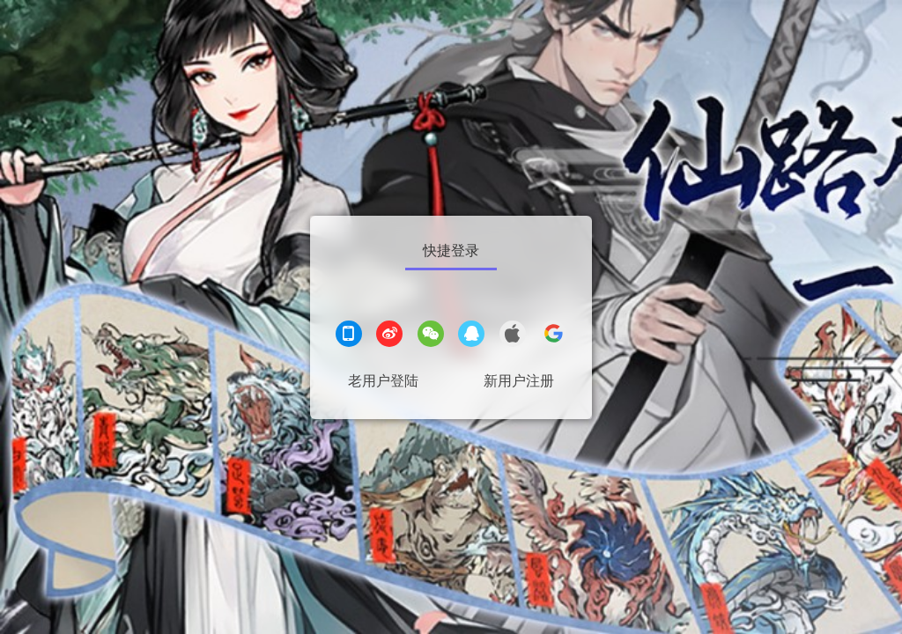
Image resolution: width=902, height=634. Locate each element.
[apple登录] (512, 336)
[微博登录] (389, 336)
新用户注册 (519, 380)
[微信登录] (431, 336)
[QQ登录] (471, 336)
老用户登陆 (383, 380)
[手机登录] (349, 336)
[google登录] (553, 336)
